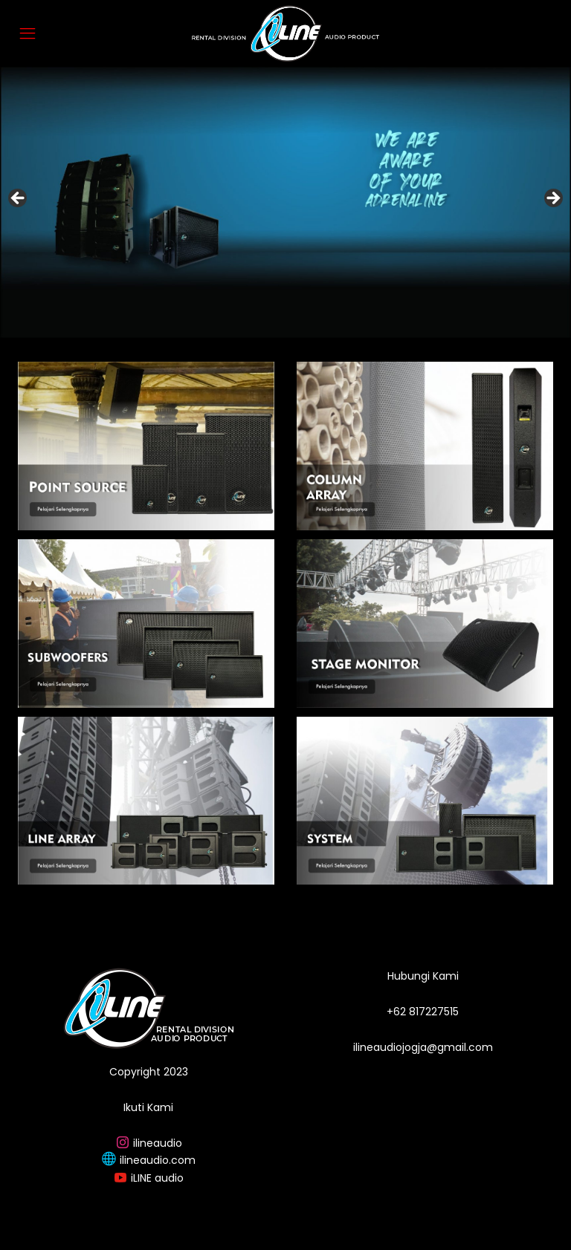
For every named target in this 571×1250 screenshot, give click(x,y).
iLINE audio (157, 1178)
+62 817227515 (423, 1011)
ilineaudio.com (158, 1160)
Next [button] (552, 199)
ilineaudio (157, 1143)
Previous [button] (18, 199)
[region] (285, 202)
